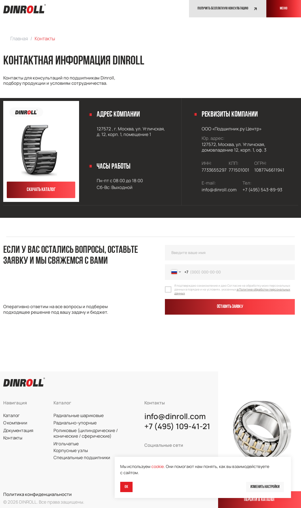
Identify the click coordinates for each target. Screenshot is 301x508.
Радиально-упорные (75, 423)
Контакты (12, 438)
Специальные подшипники (81, 457)
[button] (227, 9)
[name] (230, 252)
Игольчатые (66, 443)
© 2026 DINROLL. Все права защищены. (43, 502)
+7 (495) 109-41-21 (177, 426)
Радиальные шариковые (78, 415)
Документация (18, 430)
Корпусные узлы (70, 450)
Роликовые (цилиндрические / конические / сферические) (85, 433)
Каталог (11, 415)
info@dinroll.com (175, 416)
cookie (157, 466)
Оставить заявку (230, 306)
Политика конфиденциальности (37, 494)
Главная (19, 38)
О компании (15, 423)
